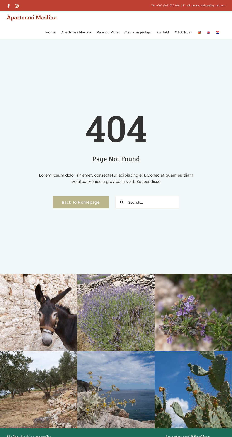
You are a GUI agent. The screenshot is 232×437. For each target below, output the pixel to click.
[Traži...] (122, 202)
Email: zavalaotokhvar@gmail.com (204, 5)
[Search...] (147, 202)
